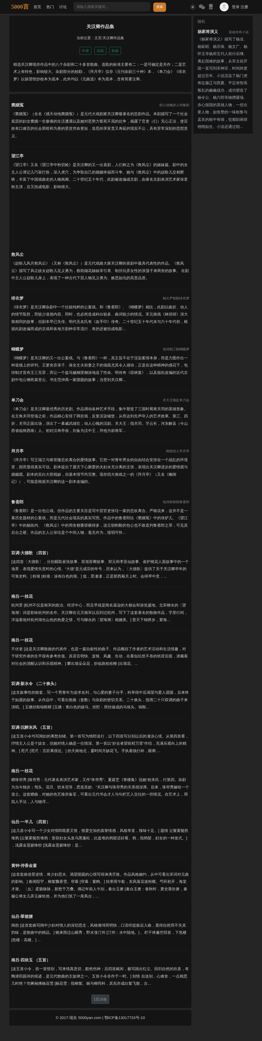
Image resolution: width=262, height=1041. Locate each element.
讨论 (63, 7)
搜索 (159, 7)
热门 (50, 7)
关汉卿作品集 (113, 38)
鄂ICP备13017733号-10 (124, 1017)
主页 (98, 38)
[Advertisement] (100, 221)
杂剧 (100, 51)
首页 (37, 7)
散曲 (115, 51)
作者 (85, 51)
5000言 (20, 7)
